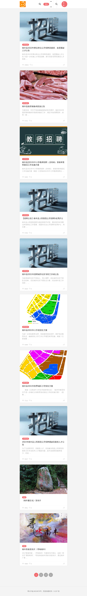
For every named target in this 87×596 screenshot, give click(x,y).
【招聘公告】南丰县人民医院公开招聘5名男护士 (42, 218)
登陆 (46, 4)
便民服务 (25, 103)
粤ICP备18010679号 (34, 591)
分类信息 (25, 44)
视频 (24, 497)
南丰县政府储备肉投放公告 (33, 106)
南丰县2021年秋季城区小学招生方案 (37, 386)
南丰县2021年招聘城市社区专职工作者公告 (40, 274)
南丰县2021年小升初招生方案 (34, 330)
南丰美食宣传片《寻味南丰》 (34, 549)
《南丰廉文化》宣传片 (31, 501)
